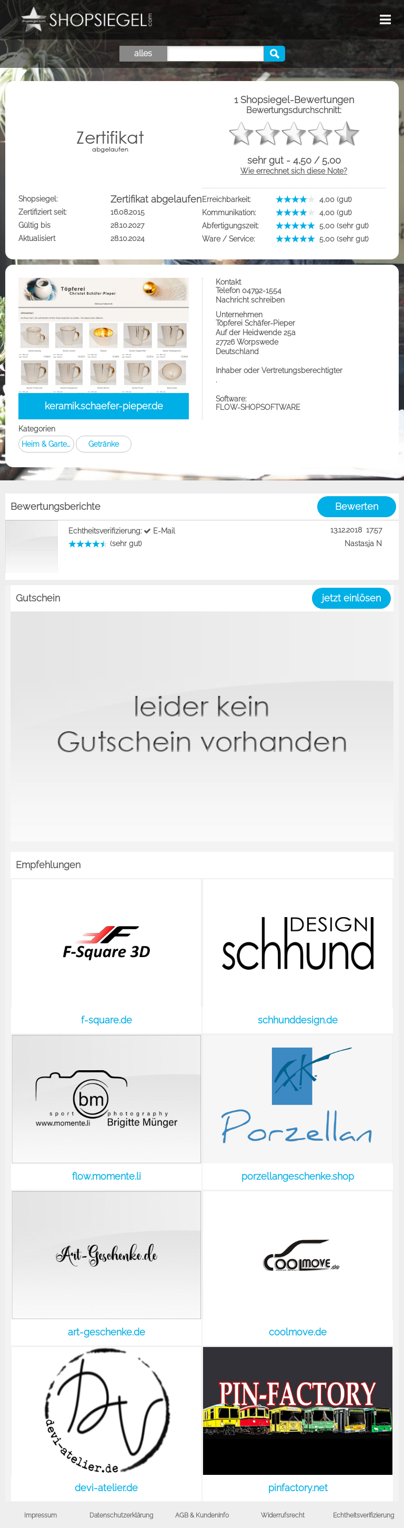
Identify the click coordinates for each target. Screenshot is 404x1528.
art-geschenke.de (106, 1332)
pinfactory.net (298, 1487)
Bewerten (356, 506)
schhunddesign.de (298, 1020)
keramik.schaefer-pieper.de (104, 405)
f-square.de (106, 1020)
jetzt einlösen (351, 598)
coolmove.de (298, 1332)
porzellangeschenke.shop (297, 1176)
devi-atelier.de (106, 1487)
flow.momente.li (106, 1176)
